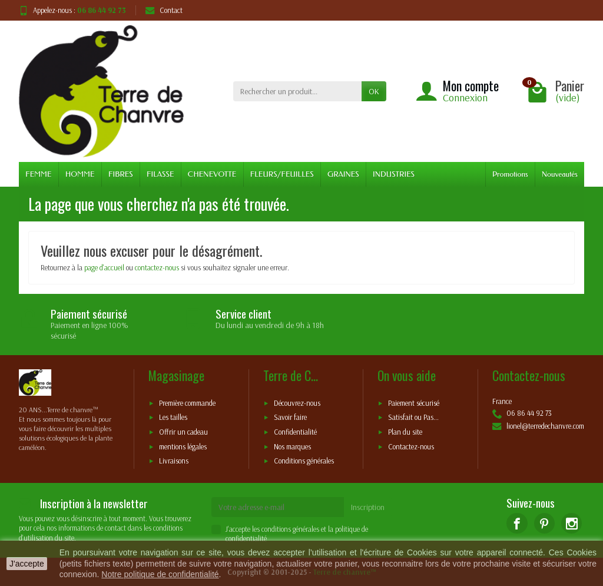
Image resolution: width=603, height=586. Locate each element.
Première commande (187, 403)
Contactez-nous (411, 446)
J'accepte (26, 563)
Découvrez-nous (297, 403)
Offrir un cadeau (183, 432)
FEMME (38, 174)
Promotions (510, 174)
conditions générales (290, 529)
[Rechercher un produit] (297, 91)
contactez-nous (157, 267)
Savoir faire (290, 417)
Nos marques (292, 446)
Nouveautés (560, 174)
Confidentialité (295, 432)
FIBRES (120, 174)
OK (374, 91)
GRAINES (343, 174)
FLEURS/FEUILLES (282, 174)
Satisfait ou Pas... (413, 417)
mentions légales (183, 446)
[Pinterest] (544, 523)
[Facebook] (516, 523)
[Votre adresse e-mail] (277, 507)
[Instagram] (571, 523)
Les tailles (173, 417)
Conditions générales (304, 461)
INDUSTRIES (394, 174)
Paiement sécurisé (413, 403)
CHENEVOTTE (212, 174)
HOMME (80, 174)
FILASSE (160, 174)
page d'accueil (104, 267)
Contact (164, 10)
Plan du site (405, 432)
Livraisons (173, 461)
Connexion (465, 97)
